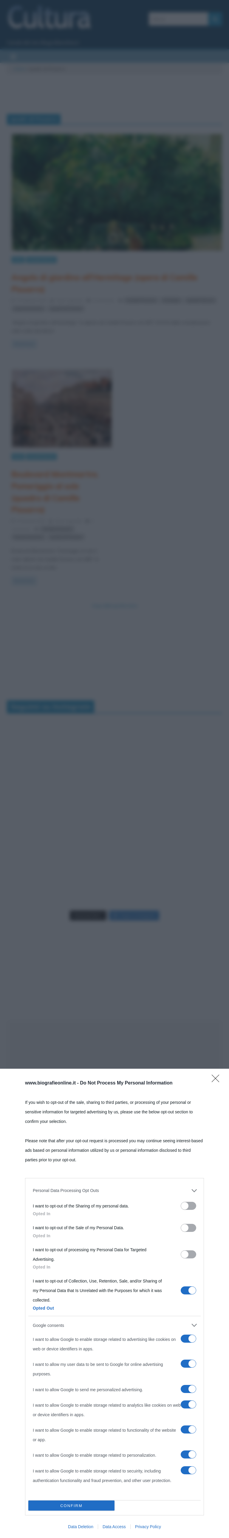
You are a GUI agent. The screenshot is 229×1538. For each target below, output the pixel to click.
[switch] (188, 1206)
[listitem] (114, 1190)
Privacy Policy (148, 1526)
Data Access (114, 1526)
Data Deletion (80, 1526)
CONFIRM (71, 1505)
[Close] (217, 1080)
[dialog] (114, 1303)
